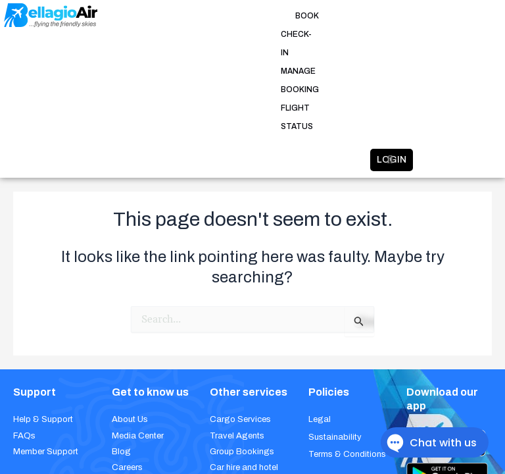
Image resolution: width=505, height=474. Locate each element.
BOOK (175, 15)
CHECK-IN (216, 15)
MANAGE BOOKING (282, 15)
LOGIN (349, 49)
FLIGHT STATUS (360, 15)
